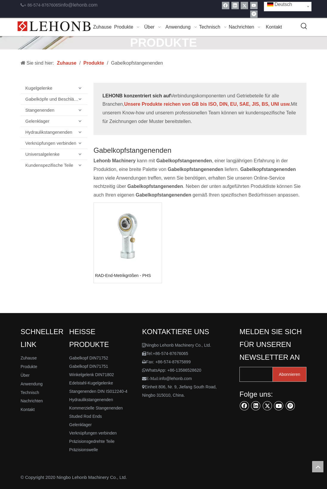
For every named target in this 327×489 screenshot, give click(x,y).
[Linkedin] (235, 5)
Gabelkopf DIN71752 (88, 358)
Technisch (30, 392)
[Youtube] (254, 5)
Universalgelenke (42, 154)
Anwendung (32, 383)
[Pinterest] (254, 14)
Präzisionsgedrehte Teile (91, 441)
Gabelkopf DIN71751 (88, 366)
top (317, 466)
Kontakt (28, 409)
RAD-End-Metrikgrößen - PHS (123, 275)
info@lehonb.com (79, 4)
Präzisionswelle (83, 449)
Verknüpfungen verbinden (50, 143)
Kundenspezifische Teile (49, 165)
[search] (261, 374)
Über (25, 375)
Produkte (29, 366)
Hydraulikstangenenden (48, 132)
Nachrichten (32, 400)
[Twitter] (244, 5)
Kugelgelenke (38, 88)
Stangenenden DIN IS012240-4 (98, 391)
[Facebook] (225, 5)
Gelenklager (37, 121)
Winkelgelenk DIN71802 (91, 374)
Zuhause (29, 358)
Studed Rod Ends (85, 416)
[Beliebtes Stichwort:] (304, 26)
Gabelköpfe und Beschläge (52, 99)
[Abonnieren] (289, 374)
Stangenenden (39, 110)
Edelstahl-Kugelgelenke (91, 383)
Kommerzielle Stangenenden (96, 408)
